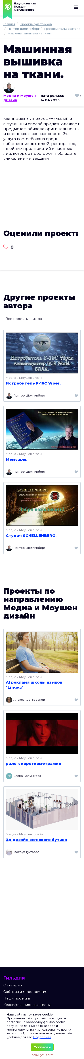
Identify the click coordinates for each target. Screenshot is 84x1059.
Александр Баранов (25, 700)
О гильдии (12, 985)
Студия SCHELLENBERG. (31, 535)
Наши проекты (16, 998)
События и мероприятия (25, 992)
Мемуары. (16, 459)
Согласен (42, 1047)
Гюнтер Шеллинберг (25, 396)
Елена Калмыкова (23, 776)
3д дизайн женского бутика (36, 839)
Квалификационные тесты (26, 1005)
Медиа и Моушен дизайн (19, 97)
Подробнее (42, 1037)
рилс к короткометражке (33, 763)
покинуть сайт (42, 1055)
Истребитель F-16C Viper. (33, 383)
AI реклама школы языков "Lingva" (34, 684)
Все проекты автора (24, 319)
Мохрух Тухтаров (23, 852)
